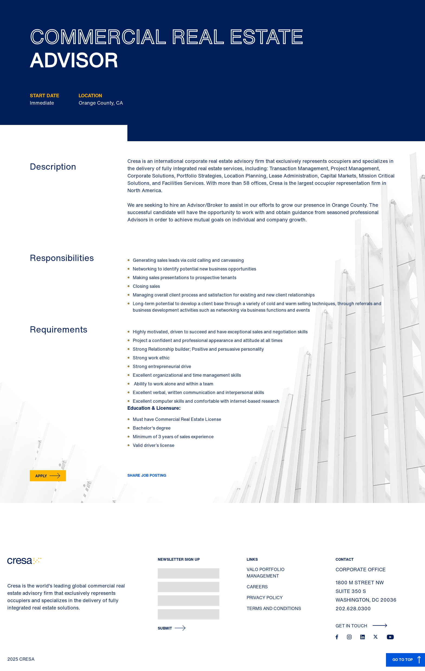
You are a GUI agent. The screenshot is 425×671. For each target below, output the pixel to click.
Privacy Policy (265, 597)
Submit (165, 628)
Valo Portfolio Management (266, 572)
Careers (257, 586)
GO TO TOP (402, 659)
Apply (41, 476)
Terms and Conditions (274, 608)
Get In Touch (361, 625)
